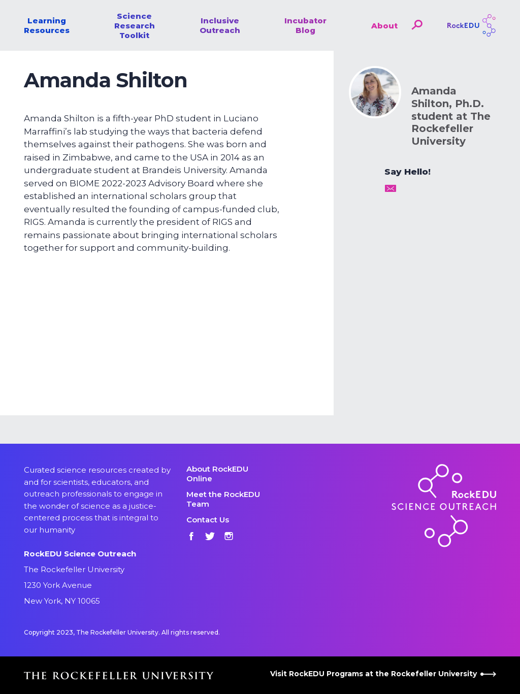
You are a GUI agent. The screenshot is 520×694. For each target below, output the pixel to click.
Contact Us (207, 519)
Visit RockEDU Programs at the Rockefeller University (383, 673)
